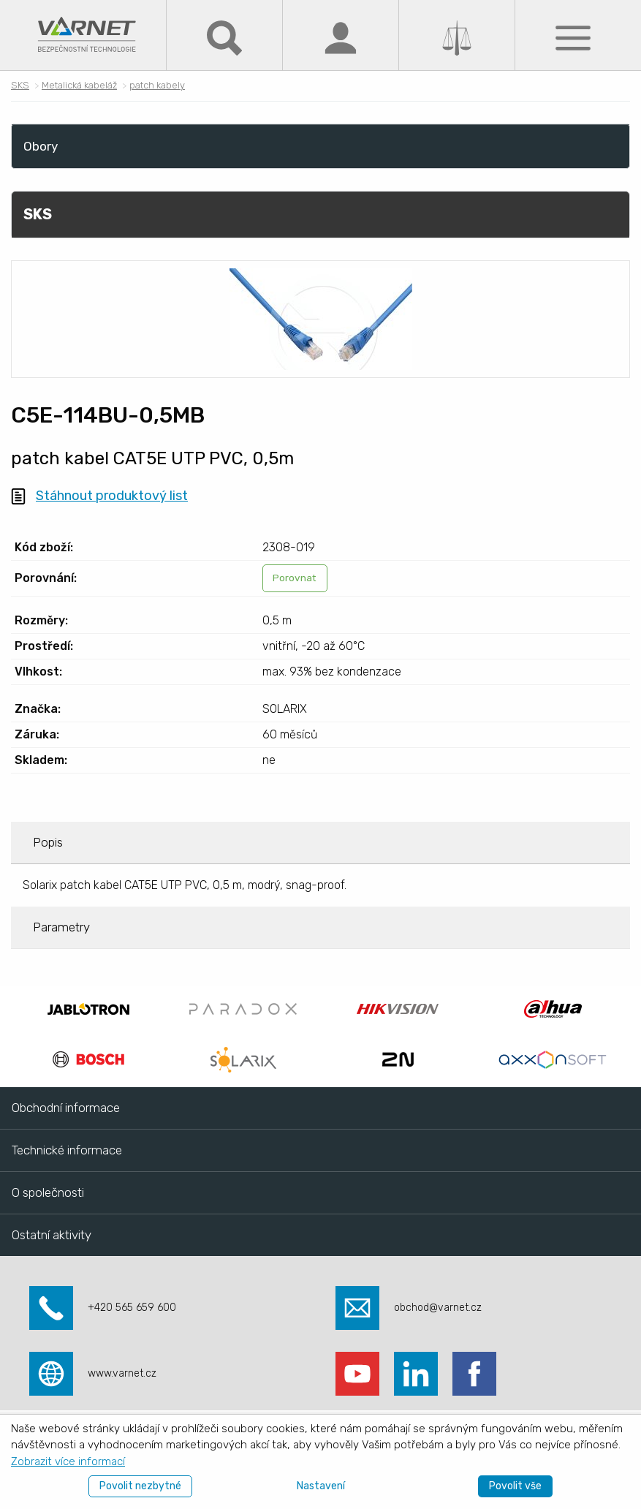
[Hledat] (224, 37)
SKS (20, 85)
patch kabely (157, 85)
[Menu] (573, 37)
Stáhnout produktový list (112, 496)
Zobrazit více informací (68, 1461)
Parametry (61, 927)
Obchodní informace (66, 1107)
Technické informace (67, 1150)
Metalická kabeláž (79, 85)
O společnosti (48, 1192)
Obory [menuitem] (40, 146)
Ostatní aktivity (51, 1235)
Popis (48, 842)
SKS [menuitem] (37, 214)
